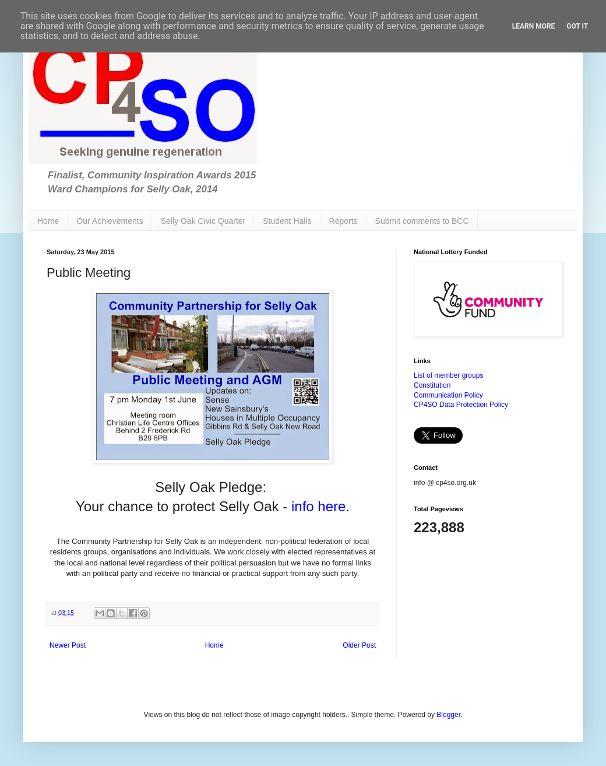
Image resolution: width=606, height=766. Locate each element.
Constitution (432, 385)
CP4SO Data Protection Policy (461, 404)
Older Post (359, 645)
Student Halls (287, 221)
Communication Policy (448, 395)
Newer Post (68, 645)
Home (48, 221)
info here (318, 506)
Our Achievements (109, 221)
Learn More (533, 26)
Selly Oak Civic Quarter (203, 221)
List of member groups (448, 375)
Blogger (448, 715)
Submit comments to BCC (422, 221)
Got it (577, 26)
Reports (343, 221)
